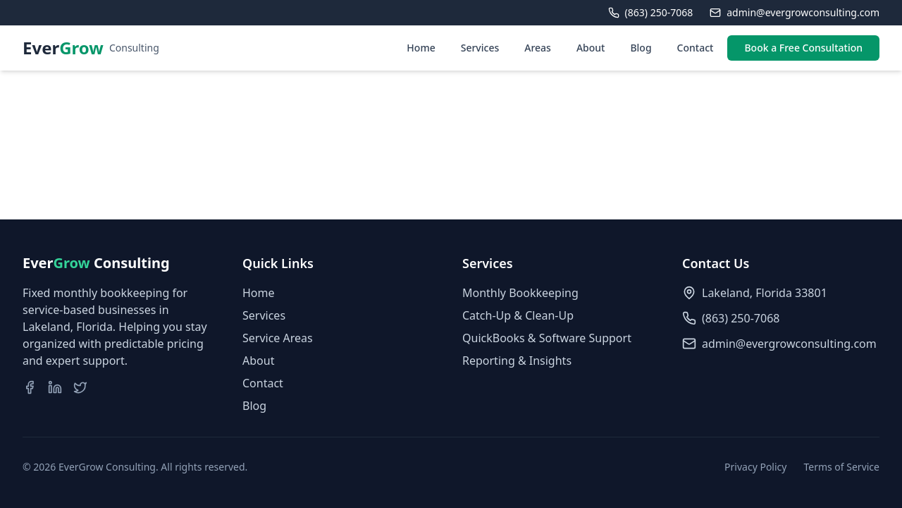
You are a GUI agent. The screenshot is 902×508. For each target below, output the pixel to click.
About (590, 47)
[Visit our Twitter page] (80, 387)
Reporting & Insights (517, 360)
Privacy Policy (755, 466)
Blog (640, 47)
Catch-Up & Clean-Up (518, 315)
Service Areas (277, 338)
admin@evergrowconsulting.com (789, 343)
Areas (537, 47)
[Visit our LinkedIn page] (55, 387)
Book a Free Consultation (803, 47)
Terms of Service (841, 466)
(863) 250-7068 (740, 318)
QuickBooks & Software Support (546, 338)
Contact (695, 47)
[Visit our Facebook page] (30, 387)
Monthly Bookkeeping (520, 293)
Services (480, 47)
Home (421, 47)
